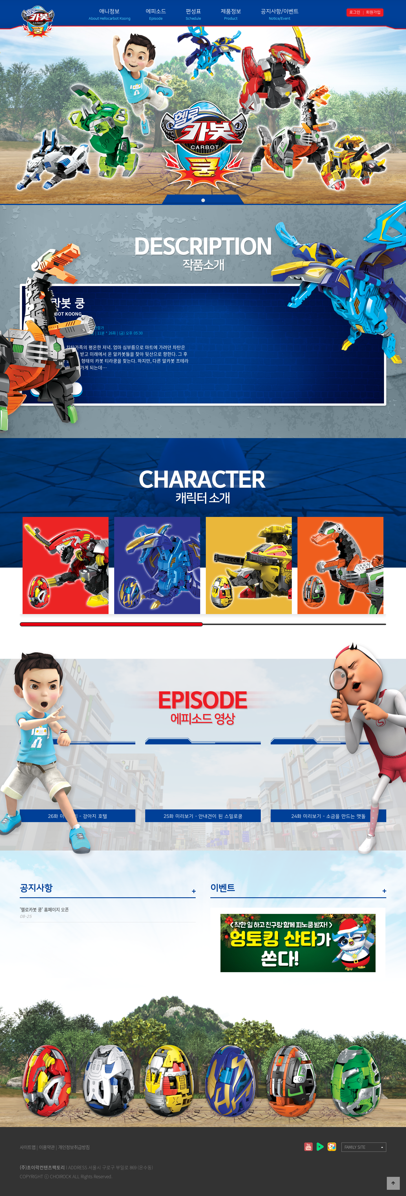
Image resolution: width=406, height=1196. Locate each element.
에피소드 (156, 11)
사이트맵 (28, 1147)
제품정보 (231, 11)
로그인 (354, 12)
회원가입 (373, 12)
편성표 (193, 11)
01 (203, 200)
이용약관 (48, 1147)
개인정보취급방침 (77, 1147)
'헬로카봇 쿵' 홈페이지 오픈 (46, 909)
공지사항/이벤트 (280, 11)
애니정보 (109, 11)
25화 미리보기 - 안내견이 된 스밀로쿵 (203, 816)
